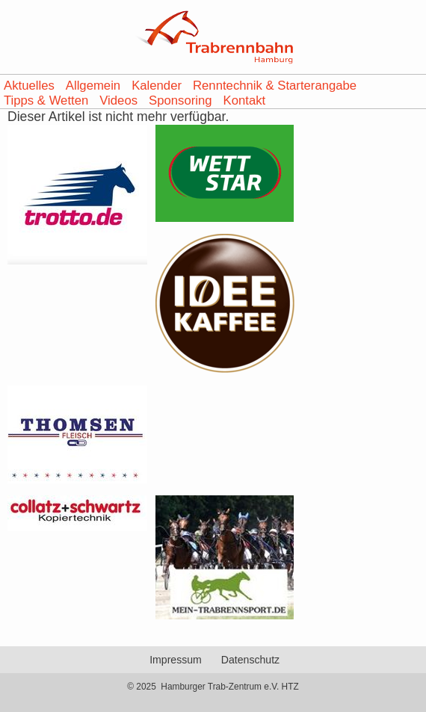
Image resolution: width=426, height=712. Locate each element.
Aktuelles (29, 85)
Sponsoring (180, 100)
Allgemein (93, 85)
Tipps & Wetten (46, 100)
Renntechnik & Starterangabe (274, 85)
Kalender (157, 85)
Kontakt (244, 100)
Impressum (175, 660)
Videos (118, 100)
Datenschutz (250, 660)
